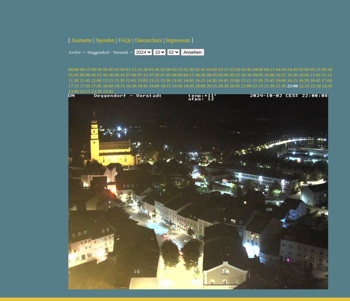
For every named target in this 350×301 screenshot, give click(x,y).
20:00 (200, 85)
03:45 (246, 69)
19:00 (154, 85)
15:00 (234, 80)
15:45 (269, 80)
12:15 (108, 80)
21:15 (258, 85)
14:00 (188, 80)
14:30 (211, 80)
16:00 (280, 80)
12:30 (119, 80)
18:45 (142, 85)
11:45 (85, 80)
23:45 (108, 91)
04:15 (269, 69)
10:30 (292, 74)
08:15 (189, 74)
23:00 (73, 91)
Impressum (178, 40)
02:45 (200, 69)
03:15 (223, 69)
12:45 (131, 80)
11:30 (73, 80)
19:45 (189, 85)
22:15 (304, 85)
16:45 (315, 80)
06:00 (85, 74)
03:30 (235, 69)
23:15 (85, 91)
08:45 (211, 74)
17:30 (85, 85)
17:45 (96, 85)
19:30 (177, 85)
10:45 (304, 74)
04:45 (292, 69)
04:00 (258, 69)
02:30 (189, 69)
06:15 (96, 74)
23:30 (96, 91)
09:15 (235, 74)
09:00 (223, 74)
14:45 (223, 80)
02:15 (177, 69)
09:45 (258, 74)
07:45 (166, 74)
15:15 (246, 80)
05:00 (304, 69)
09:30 (246, 74)
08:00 (177, 74)
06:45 (120, 74)
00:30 (96, 69)
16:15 (292, 80)
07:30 (154, 74)
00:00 (73, 69)
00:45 (108, 69)
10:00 (269, 74)
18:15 (120, 85)
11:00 (315, 74)
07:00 (131, 74)
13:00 (142, 80)
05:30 (327, 69)
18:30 (131, 85)
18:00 (108, 85)
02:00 (166, 69)
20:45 (235, 85)
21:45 (281, 85)
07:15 (142, 74)
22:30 (316, 85)
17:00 (327, 80)
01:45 (154, 69)
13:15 (154, 80)
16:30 (303, 80)
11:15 (327, 74)
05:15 (315, 69)
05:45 (73, 74)
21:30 (269, 85)
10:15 (281, 74)
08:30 (200, 74)
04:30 (281, 69)
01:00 (120, 69)
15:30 (257, 80)
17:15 (73, 85)
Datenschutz (148, 40)
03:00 (211, 69)
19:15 (166, 85)
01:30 (142, 69)
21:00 (246, 85)
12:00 (96, 80)
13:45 (177, 80)
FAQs (124, 40)
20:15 (211, 85)
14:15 (200, 80)
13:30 (165, 80)
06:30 (108, 74)
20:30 (223, 85)
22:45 (327, 85)
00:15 (85, 69)
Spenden (105, 40)
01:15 (131, 69)
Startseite (81, 40)
